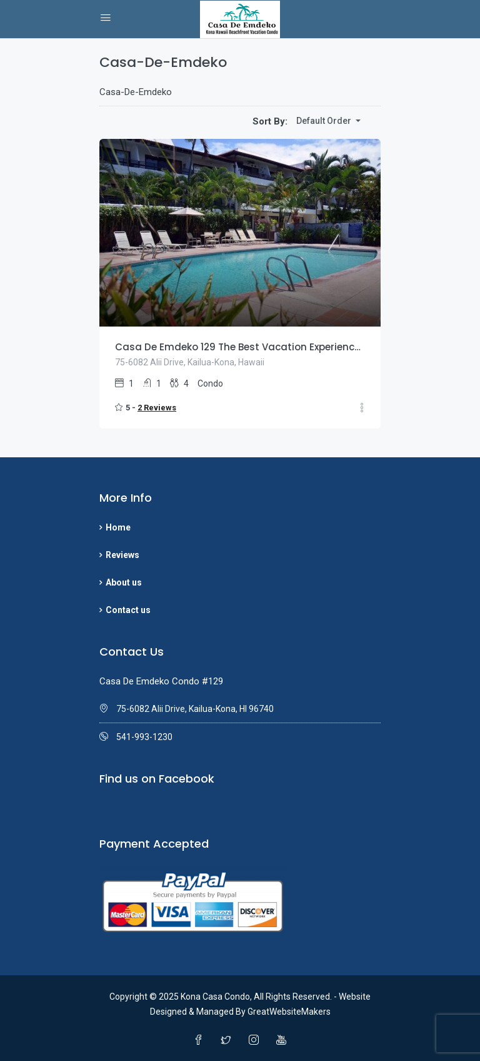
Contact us (128, 610)
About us (124, 582)
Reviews (122, 555)
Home (118, 527)
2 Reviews (157, 407)
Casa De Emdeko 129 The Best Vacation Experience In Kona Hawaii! (240, 346)
